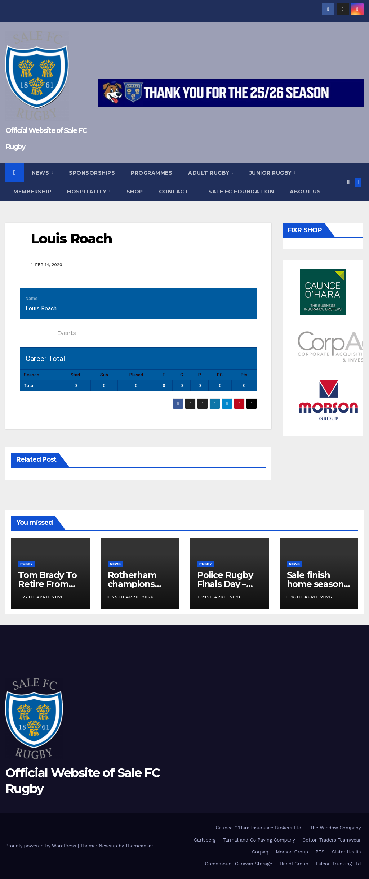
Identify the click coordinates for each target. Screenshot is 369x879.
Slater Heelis (346, 852)
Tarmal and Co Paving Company (259, 840)
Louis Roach (71, 238)
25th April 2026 (133, 597)
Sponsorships (92, 173)
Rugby (26, 564)
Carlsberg (204, 840)
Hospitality (87, 191)
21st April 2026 (221, 597)
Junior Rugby (271, 173)
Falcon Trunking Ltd (338, 863)
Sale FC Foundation (241, 191)
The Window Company (335, 827)
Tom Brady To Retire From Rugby (47, 584)
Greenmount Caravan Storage (238, 863)
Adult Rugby (209, 173)
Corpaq (260, 852)
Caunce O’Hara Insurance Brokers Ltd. (259, 827)
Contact (174, 191)
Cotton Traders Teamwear (331, 840)
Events (66, 332)
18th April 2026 (311, 597)
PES (320, 852)
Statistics (36, 332)
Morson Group (292, 852)
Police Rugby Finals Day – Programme (225, 584)
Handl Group (294, 863)
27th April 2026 (43, 597)
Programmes (151, 173)
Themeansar (139, 845)
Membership (32, 191)
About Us (305, 191)
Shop (134, 191)
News (41, 173)
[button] (348, 182)
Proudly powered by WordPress (41, 845)
